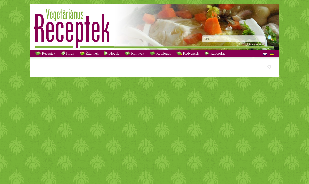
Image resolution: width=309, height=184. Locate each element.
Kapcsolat (214, 53)
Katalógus (160, 53)
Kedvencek (187, 53)
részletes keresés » (253, 44)
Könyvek (134, 53)
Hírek (67, 53)
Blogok (111, 53)
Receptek (45, 53)
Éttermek (89, 53)
